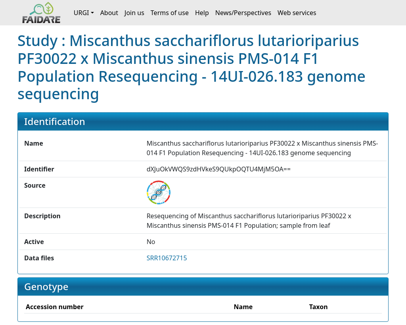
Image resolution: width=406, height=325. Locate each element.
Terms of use (170, 12)
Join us (134, 12)
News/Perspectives (243, 12)
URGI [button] (81, 12)
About (109, 12)
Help (202, 12)
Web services (297, 12)
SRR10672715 (167, 258)
